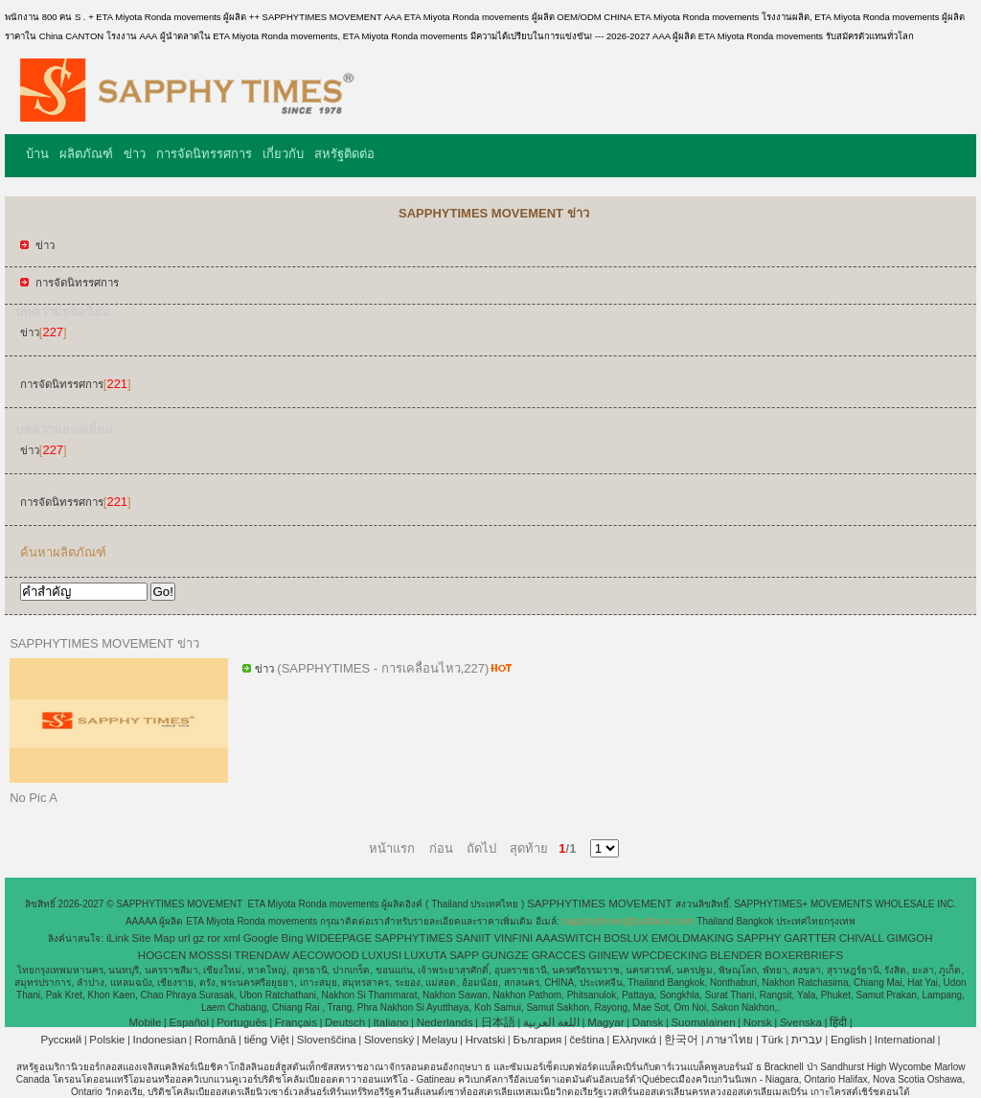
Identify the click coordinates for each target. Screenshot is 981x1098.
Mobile (144, 1022)
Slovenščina (326, 1039)
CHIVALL (861, 938)
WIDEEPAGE (339, 938)
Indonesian (160, 1039)
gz (198, 938)
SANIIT (473, 938)
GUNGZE (505, 955)
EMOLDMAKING (692, 938)
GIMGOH (910, 938)
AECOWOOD (325, 955)
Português (241, 1022)
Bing (293, 938)
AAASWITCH (568, 938)
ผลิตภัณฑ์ (86, 154)
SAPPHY (759, 938)
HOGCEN (162, 955)
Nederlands (445, 1022)
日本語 (498, 1022)
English (849, 1039)
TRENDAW (262, 955)
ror (213, 938)
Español (189, 1022)
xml (231, 938)
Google (261, 938)
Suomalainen (703, 1022)
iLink (117, 938)
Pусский (61, 1039)
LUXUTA (425, 955)
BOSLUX (626, 938)
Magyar (605, 1022)
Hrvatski (486, 1039)
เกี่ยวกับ (283, 154)
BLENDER (736, 955)
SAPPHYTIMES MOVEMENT (600, 903)
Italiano (390, 1022)
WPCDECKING (669, 955)
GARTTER (810, 938)
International (905, 1039)
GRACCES (559, 955)
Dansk (648, 1022)
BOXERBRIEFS (803, 955)
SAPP (464, 955)
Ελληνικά (634, 1039)
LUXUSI (382, 955)
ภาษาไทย (729, 1039)
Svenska (801, 1022)
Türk (773, 1039)
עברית (807, 1039)
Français (296, 1022)
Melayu (439, 1039)
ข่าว (135, 154)
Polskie (107, 1039)
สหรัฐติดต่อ (344, 154)
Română (215, 1039)
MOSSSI (210, 955)
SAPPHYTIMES (414, 938)
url (184, 938)
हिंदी (838, 1022)
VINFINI (513, 938)
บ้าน (37, 154)
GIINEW (608, 955)
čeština (586, 1039)
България (537, 1039)
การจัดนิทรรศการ (204, 154)
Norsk (757, 1022)
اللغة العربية (551, 1022)
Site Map (152, 938)
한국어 (681, 1039)
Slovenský (389, 1039)
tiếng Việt (266, 1039)
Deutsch (345, 1022)
